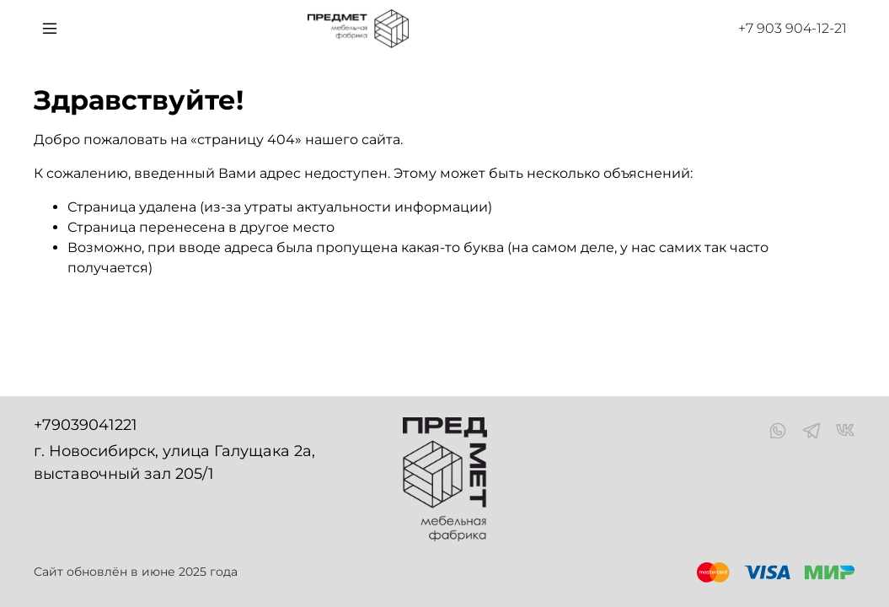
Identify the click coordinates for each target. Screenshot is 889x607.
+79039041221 (85, 425)
